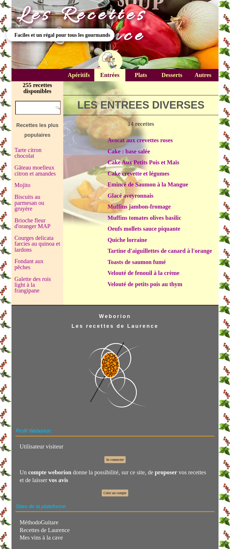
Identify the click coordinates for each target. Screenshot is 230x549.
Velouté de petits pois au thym (145, 284)
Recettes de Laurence (45, 530)
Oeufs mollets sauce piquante (144, 229)
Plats (141, 75)
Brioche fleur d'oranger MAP (32, 223)
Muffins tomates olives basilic (144, 218)
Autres (203, 75)
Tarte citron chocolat (27, 153)
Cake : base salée (129, 151)
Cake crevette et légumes (138, 173)
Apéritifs (79, 75)
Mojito (22, 185)
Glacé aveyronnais (131, 195)
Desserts (172, 75)
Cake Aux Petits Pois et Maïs (143, 162)
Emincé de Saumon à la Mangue (148, 184)
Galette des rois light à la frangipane (32, 285)
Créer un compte (114, 493)
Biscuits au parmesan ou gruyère (29, 203)
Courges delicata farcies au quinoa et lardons (37, 244)
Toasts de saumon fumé (137, 262)
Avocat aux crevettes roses (140, 140)
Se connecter (115, 460)
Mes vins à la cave (41, 537)
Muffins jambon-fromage (139, 206)
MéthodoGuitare (39, 522)
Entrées (110, 75)
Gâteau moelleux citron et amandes (35, 170)
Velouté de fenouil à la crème (143, 273)
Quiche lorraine (127, 240)
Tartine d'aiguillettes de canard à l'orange (160, 251)
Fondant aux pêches (28, 264)
